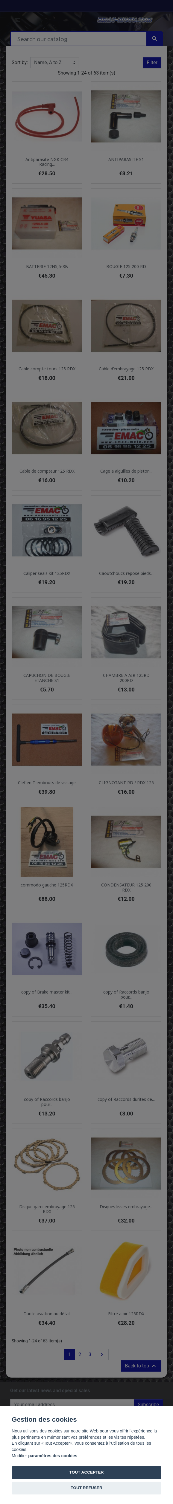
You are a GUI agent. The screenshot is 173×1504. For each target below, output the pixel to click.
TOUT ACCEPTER (86, 1472)
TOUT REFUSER (86, 1488)
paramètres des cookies (52, 1455)
